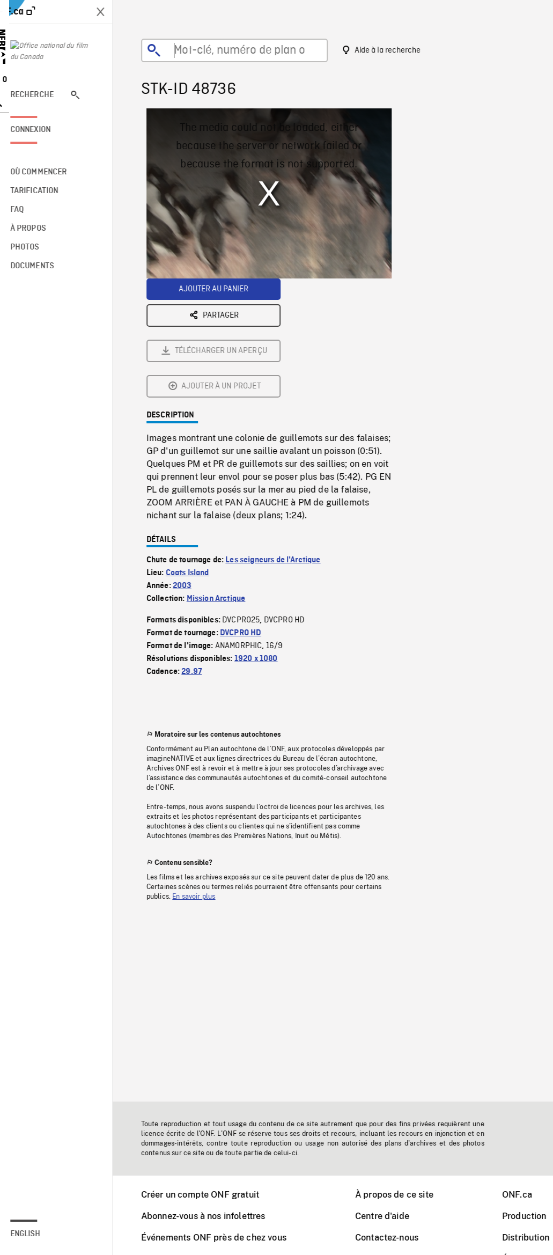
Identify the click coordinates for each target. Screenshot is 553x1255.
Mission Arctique (223, 479)
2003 (189, 467)
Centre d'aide (389, 1216)
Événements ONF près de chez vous (220, 1237)
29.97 (198, 552)
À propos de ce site (401, 1195)
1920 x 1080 (263, 539)
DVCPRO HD (247, 514)
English (39, 1234)
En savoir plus (200, 777)
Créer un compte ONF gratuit (207, 1195)
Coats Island (194, 454)
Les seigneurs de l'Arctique (279, 441)
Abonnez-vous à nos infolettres (210, 1216)
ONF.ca (524, 1195)
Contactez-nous (393, 1237)
